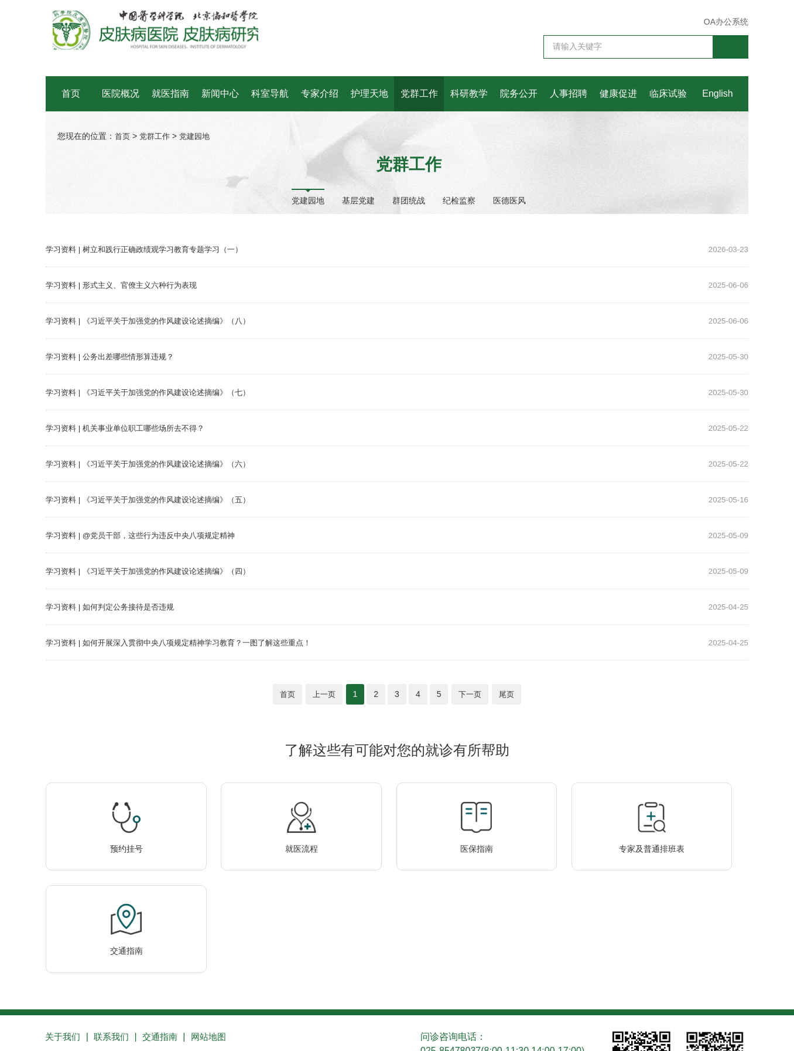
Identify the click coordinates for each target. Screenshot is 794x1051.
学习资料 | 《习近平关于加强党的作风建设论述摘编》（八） (155, 320)
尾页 (506, 694)
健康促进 (618, 93)
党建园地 (199, 136)
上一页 (324, 694)
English (717, 93)
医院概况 (120, 93)
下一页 (469, 694)
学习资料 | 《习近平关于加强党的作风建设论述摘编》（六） (155, 463)
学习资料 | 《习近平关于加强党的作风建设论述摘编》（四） (155, 571)
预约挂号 (110, 865)
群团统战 (408, 200)
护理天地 (369, 93)
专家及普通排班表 (540, 865)
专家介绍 (319, 93)
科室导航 (270, 93)
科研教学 (469, 93)
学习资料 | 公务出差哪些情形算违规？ (114, 356)
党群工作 (419, 93)
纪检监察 (459, 200)
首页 (70, 93)
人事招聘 (568, 93)
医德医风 (509, 200)
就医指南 (170, 93)
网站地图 (219, 955)
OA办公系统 (726, 21)
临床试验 (668, 93)
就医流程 (253, 865)
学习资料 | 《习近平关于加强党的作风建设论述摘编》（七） (155, 392)
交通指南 (683, 865)
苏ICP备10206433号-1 (87, 1029)
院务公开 (519, 93)
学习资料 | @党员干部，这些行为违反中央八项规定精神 (147, 535)
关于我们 (64, 955)
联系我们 (116, 955)
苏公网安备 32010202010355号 (200, 1029)
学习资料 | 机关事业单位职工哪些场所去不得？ (131, 428)
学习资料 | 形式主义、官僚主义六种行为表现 (127, 285)
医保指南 (397, 865)
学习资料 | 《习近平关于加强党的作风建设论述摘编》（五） (155, 499)
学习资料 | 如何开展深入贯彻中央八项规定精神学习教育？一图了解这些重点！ (188, 642)
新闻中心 (220, 93)
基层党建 (358, 200)
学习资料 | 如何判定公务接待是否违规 (114, 606)
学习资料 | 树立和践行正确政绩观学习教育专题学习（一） (151, 249)
